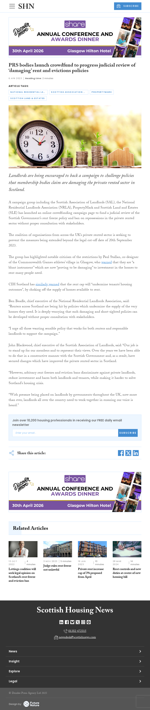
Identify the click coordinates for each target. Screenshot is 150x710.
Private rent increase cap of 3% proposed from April (91, 573)
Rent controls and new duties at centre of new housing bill (127, 573)
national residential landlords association (29, 92)
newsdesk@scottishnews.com (77, 637)
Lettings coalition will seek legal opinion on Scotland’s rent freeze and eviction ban (22, 575)
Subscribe (128, 432)
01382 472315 (77, 631)
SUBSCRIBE (128, 6)
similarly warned (47, 285)
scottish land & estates (27, 98)
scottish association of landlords (69, 92)
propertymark (102, 92)
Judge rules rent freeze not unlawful (57, 568)
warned (106, 263)
